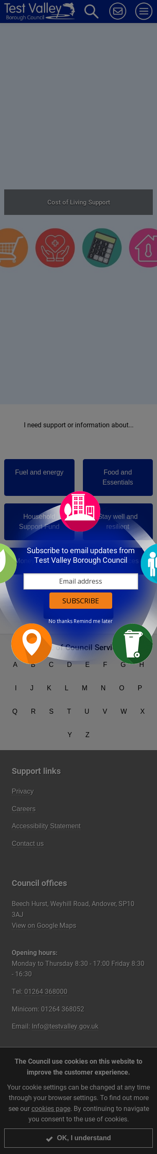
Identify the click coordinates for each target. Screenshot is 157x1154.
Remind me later (93, 621)
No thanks (60, 621)
